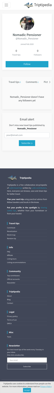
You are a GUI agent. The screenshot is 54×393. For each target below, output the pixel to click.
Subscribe (27, 143)
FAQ (8, 251)
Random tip (11, 238)
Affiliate (10, 255)
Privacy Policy (45, 386)
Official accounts (13, 279)
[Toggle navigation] (6, 5)
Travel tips (15, 82)
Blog (9, 299)
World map (11, 235)
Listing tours (11, 259)
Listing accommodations (16, 262)
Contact (10, 303)
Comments (32, 82)
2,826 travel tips (15, 188)
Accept (27, 390)
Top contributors (13, 275)
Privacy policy (12, 316)
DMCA (9, 323)
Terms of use (12, 320)
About (9, 296)
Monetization (12, 231)
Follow (27, 64)
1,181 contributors (39, 188)
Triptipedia (38, 5)
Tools (9, 337)
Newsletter (11, 282)
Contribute (11, 227)
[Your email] (27, 360)
